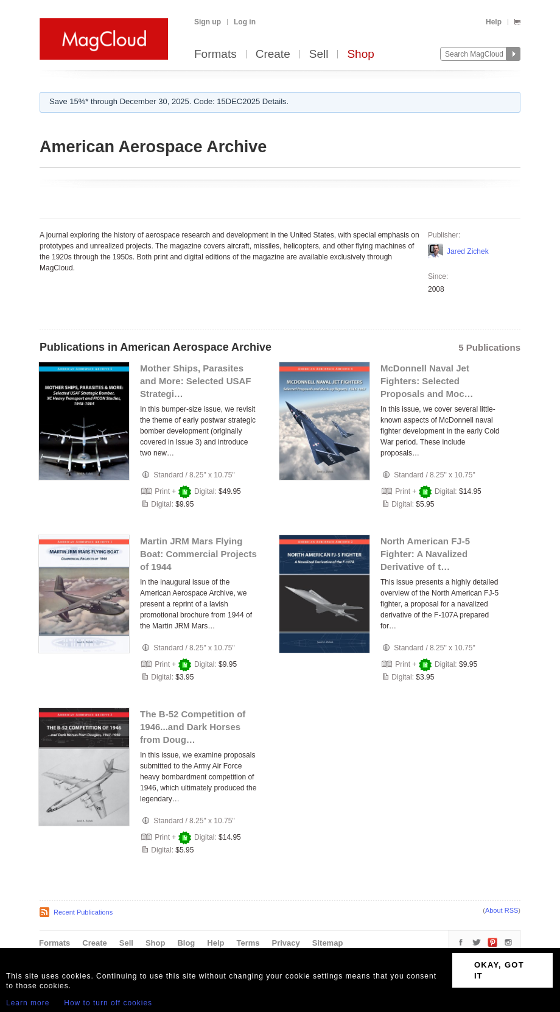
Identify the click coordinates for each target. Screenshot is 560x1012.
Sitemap (327, 942)
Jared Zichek (468, 251)
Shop (360, 54)
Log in (245, 22)
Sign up (207, 22)
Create (273, 54)
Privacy (286, 942)
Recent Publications (83, 912)
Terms (247, 942)
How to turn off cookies (108, 1003)
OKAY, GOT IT (499, 970)
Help (494, 22)
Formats (215, 54)
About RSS (501, 910)
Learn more (27, 1003)
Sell (319, 54)
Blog (186, 942)
